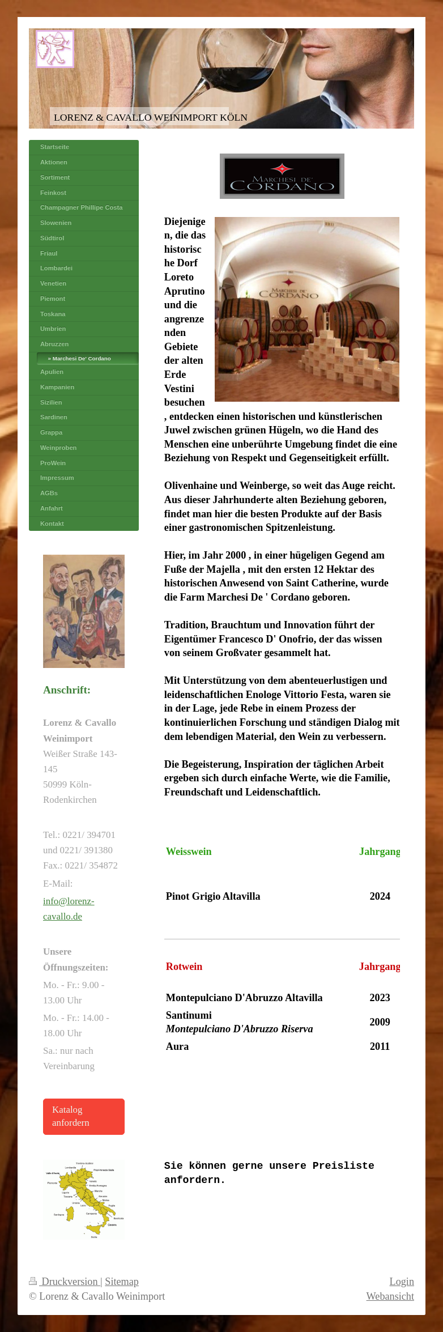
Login (402, 1281)
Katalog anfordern (71, 1116)
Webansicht (390, 1296)
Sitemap (122, 1281)
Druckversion (64, 1281)
